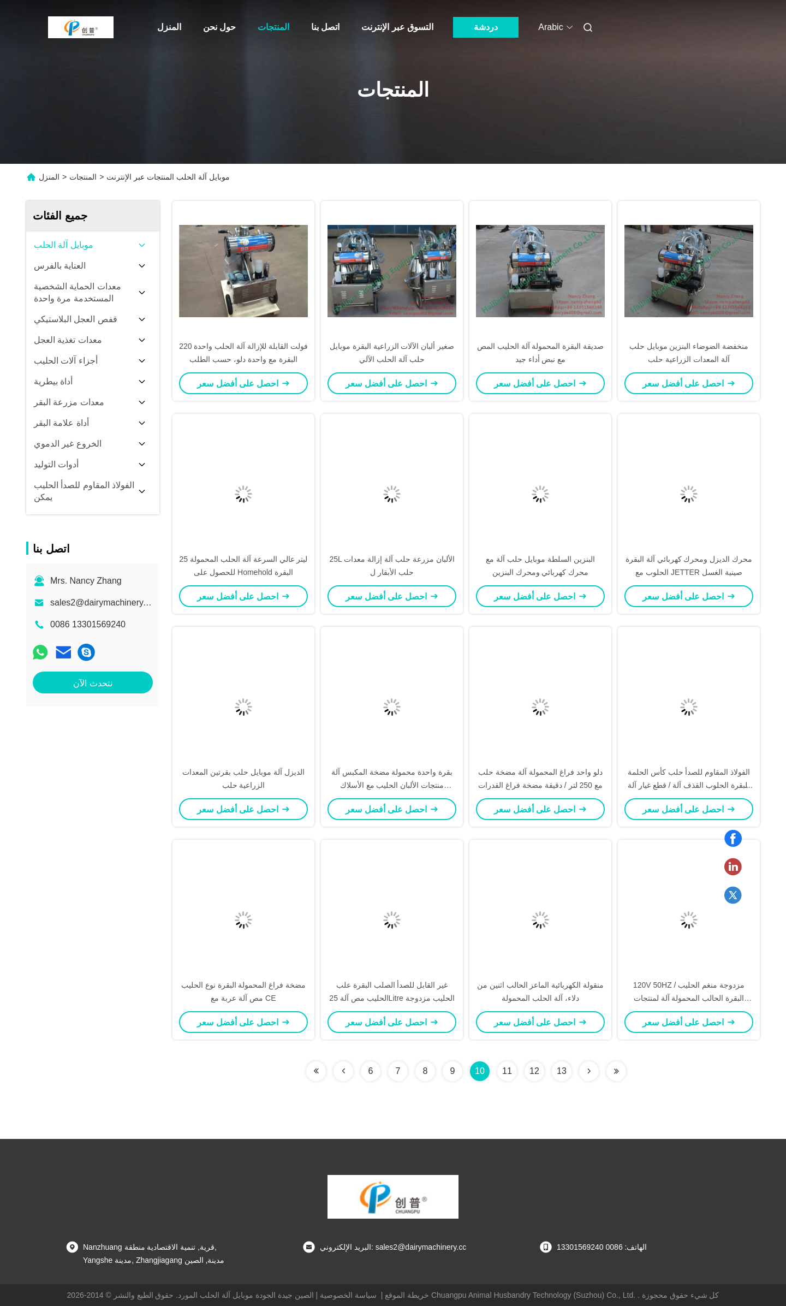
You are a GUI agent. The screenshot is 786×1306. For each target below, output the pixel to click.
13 (562, 1071)
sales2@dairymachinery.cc (102, 602)
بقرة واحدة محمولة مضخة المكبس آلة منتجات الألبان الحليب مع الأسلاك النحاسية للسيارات (391, 785)
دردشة (486, 27)
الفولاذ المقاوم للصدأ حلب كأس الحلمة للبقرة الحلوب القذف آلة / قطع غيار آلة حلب (689, 785)
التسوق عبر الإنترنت (397, 27)
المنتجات (273, 27)
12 (534, 1071)
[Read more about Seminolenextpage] (316, 1071)
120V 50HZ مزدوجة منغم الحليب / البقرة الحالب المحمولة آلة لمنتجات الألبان (689, 998)
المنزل (169, 27)
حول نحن (219, 27)
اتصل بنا (325, 27)
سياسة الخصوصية (348, 1295)
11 (507, 1071)
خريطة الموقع (407, 1295)
